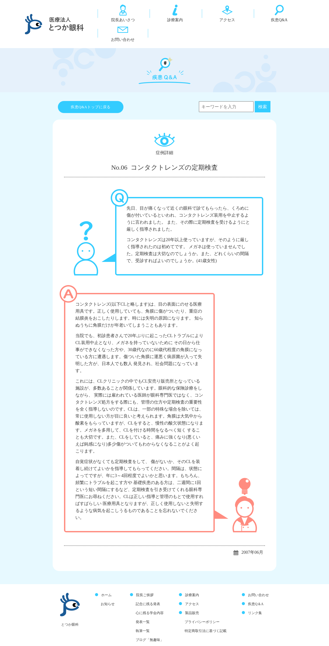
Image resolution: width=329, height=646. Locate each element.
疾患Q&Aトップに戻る (91, 88)
